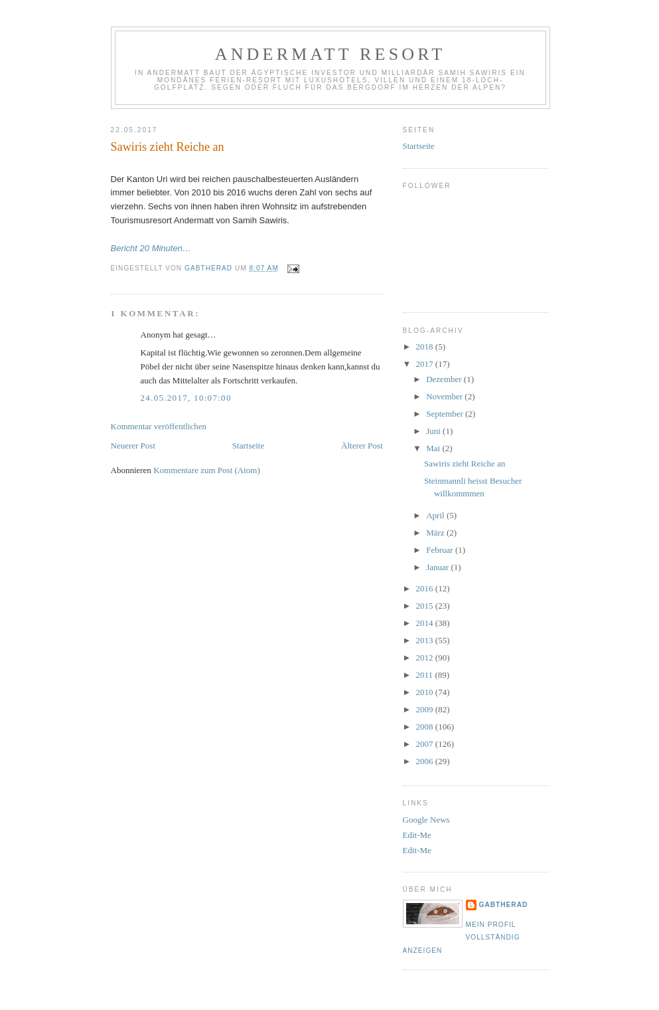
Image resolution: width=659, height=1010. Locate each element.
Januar (438, 567)
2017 (425, 364)
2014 (425, 623)
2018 (425, 347)
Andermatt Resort (330, 54)
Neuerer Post (133, 446)
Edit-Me (417, 835)
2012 (425, 657)
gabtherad (503, 904)
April (436, 515)
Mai (434, 448)
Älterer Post (361, 446)
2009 (425, 709)
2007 (425, 744)
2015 (425, 606)
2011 (425, 675)
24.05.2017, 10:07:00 (186, 398)
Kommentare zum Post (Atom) (206, 470)
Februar (440, 550)
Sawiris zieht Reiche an (464, 463)
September (445, 414)
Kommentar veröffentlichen (159, 426)
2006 (425, 761)
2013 (425, 640)
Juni (434, 431)
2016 (425, 588)
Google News (426, 820)
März (436, 533)
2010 (425, 692)
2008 (425, 727)
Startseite (248, 446)
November (445, 396)
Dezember (445, 379)
